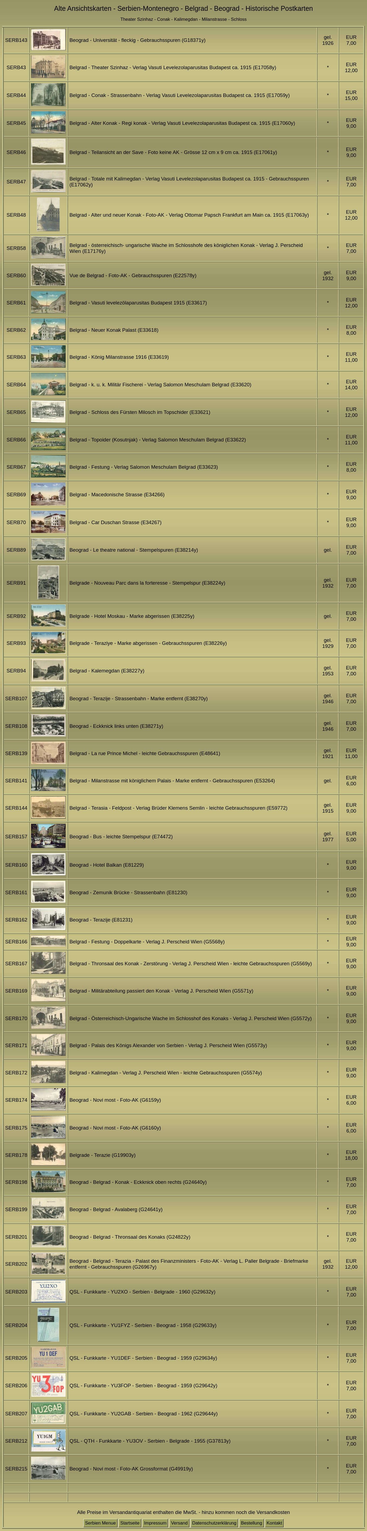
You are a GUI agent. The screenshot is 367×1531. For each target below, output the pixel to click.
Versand (179, 1523)
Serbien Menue (100, 1523)
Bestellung (251, 1523)
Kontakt (274, 1523)
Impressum (155, 1523)
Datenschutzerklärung (214, 1523)
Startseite (129, 1523)
